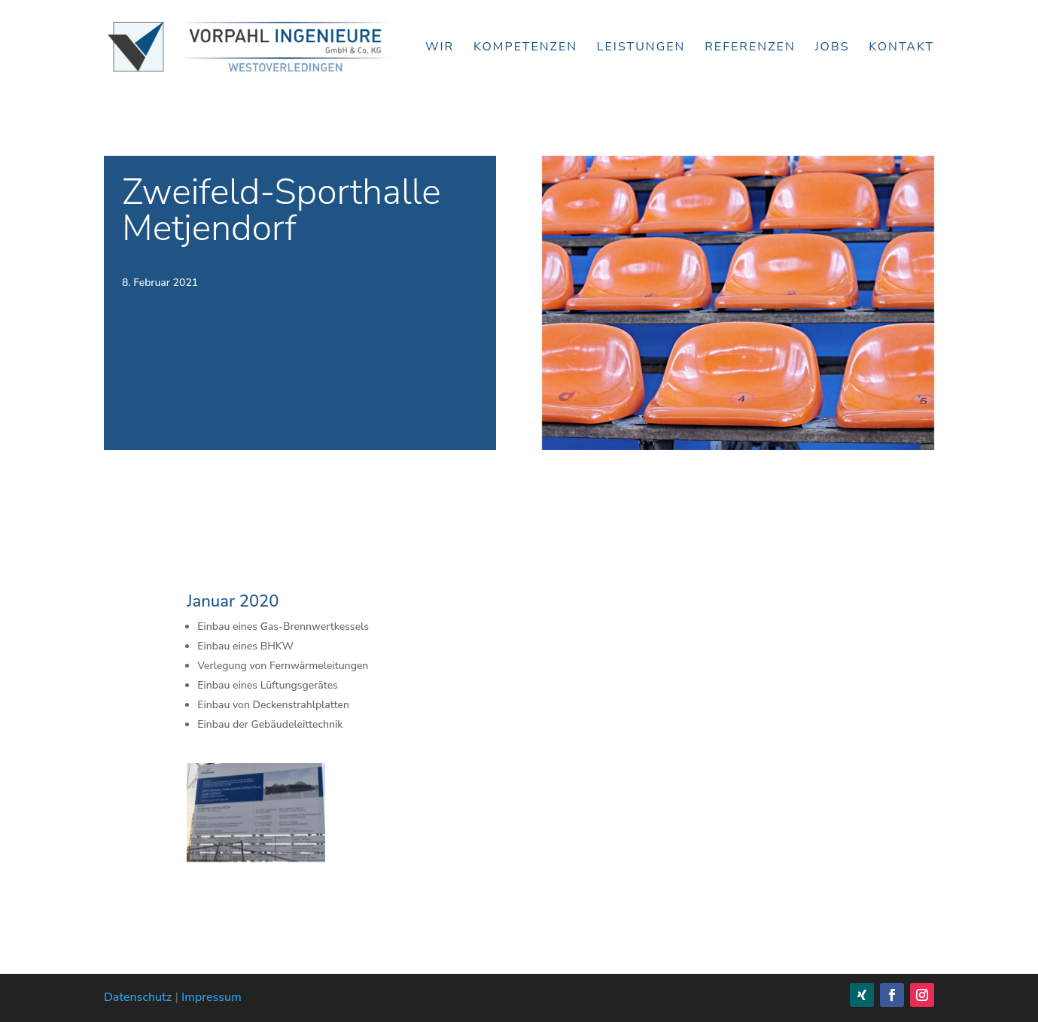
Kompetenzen (525, 48)
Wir (439, 48)
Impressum (211, 997)
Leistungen (641, 48)
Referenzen (750, 48)
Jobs (831, 48)
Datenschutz (138, 997)
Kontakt (901, 48)
